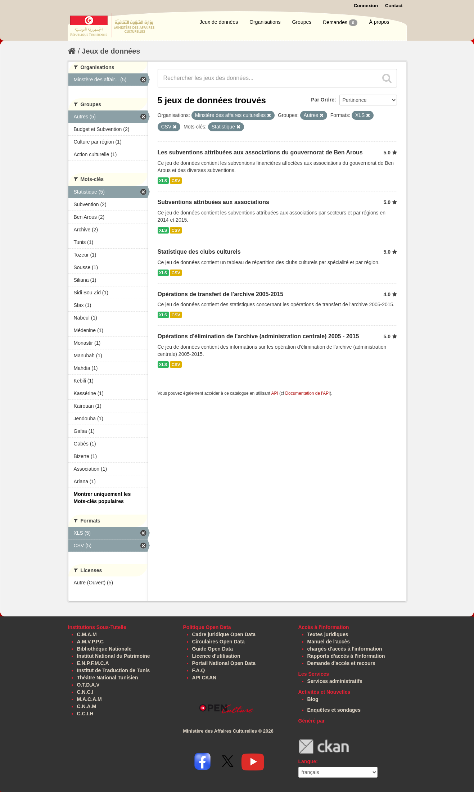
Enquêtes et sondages (334, 710)
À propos (379, 22)
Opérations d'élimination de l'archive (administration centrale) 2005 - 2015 (258, 336)
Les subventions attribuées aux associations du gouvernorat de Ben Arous (260, 152)
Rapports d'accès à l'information (346, 656)
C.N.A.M (86, 706)
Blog (313, 699)
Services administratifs (334, 681)
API (274, 393)
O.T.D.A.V (88, 685)
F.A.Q (198, 670)
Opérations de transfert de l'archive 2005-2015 (221, 294)
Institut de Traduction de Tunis (113, 670)
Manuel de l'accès (328, 641)
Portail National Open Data (224, 663)
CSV (175, 180)
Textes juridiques (327, 634)
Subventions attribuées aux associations (213, 202)
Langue (307, 761)
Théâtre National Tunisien (107, 677)
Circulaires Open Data (218, 641)
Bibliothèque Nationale (104, 649)
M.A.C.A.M (89, 699)
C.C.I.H (85, 713)
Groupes (302, 22)
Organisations (264, 22)
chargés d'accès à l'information (344, 649)
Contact (393, 5)
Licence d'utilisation (216, 656)
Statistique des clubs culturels (199, 252)
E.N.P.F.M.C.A (93, 663)
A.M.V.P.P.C (90, 641)
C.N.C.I (85, 692)
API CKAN (204, 677)
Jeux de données (219, 22)
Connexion (366, 5)
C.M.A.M (87, 634)
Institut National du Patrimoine (113, 656)
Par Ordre (322, 100)
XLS (163, 180)
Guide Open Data (212, 649)
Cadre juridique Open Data (224, 634)
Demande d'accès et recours (341, 663)
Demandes (340, 22)
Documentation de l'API (307, 393)
